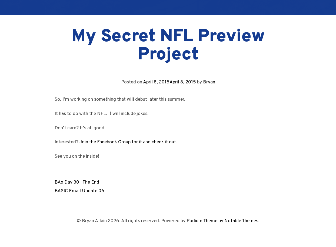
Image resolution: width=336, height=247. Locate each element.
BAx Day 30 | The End (77, 182)
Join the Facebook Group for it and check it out (127, 142)
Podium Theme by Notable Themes (222, 221)
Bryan (209, 82)
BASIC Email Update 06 (79, 191)
